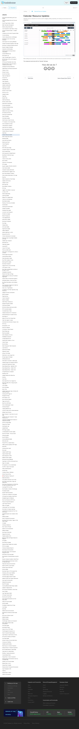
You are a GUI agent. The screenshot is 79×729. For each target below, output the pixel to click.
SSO (29, 691)
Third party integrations (33, 695)
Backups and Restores (48, 695)
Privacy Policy (27, 723)
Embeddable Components (48, 705)
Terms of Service (35, 723)
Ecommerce (30, 700)
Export (44, 687)
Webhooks (30, 693)
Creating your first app (12, 685)
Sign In (66, 2)
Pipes (29, 685)
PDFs (29, 698)
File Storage (45, 689)
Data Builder (10, 688)
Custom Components (64, 693)
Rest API (61, 689)
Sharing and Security (47, 691)
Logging (44, 693)
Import (44, 685)
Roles (9, 694)
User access (10, 692)
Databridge (30, 689)
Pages (9, 690)
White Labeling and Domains (49, 703)
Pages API (62, 691)
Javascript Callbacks (64, 685)
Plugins (29, 687)
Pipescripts (62, 687)
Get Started (74, 2)
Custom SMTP (31, 702)
